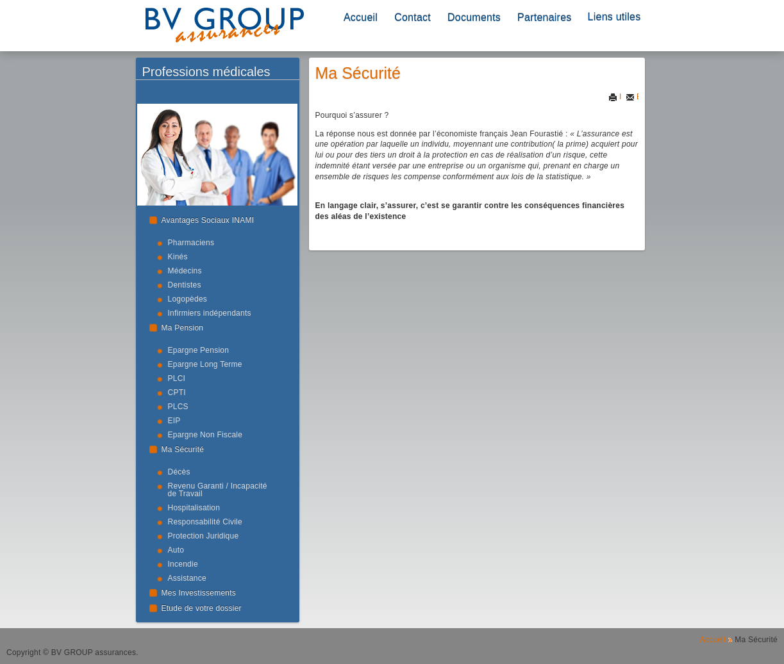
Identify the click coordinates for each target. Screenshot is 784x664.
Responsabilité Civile (205, 521)
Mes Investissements (199, 592)
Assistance (187, 578)
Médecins (185, 270)
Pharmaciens (191, 242)
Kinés (178, 256)
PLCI (177, 378)
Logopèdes (188, 299)
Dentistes (184, 284)
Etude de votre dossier (202, 608)
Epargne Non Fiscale (205, 434)
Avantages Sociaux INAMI (208, 220)
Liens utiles (614, 17)
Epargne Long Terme (205, 364)
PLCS (178, 406)
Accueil (361, 17)
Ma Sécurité (183, 449)
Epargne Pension (198, 350)
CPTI (177, 392)
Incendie (183, 564)
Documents (474, 17)
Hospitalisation (194, 507)
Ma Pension (183, 327)
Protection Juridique (203, 535)
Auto (176, 550)
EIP (174, 420)
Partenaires (544, 17)
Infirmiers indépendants (209, 313)
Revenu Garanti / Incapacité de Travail (217, 490)
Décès (179, 471)
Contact (412, 17)
